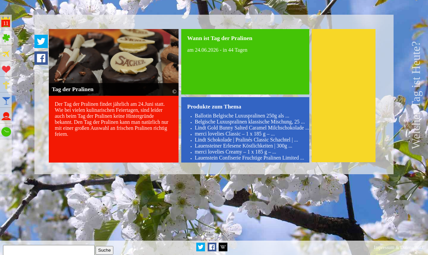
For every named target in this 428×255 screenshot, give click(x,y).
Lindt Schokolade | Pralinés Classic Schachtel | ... (246, 140)
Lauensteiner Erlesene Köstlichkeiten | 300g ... (243, 146)
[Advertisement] (344, 96)
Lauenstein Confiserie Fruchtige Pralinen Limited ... (249, 158)
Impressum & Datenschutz (398, 247)
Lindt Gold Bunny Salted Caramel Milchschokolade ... (252, 128)
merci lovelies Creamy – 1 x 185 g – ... (235, 152)
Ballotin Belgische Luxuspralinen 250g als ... (242, 115)
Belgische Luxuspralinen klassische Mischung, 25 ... (250, 121)
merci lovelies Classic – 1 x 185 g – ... (235, 134)
